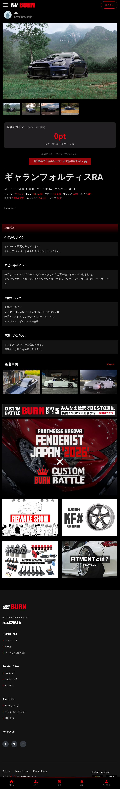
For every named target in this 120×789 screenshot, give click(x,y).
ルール (8, 646)
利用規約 (9, 718)
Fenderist (9, 673)
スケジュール (11, 640)
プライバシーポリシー (16, 712)
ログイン (109, 5)
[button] (112, 382)
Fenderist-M (11, 679)
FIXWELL (9, 685)
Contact (6, 771)
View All (111, 364)
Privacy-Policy (40, 771)
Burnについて (11, 705)
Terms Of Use (22, 771)
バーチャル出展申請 (15, 653)
